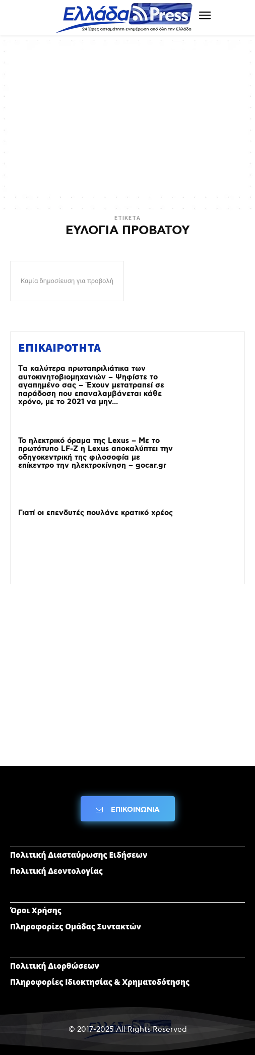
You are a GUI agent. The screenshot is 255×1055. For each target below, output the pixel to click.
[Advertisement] (127, 121)
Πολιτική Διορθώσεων (54, 966)
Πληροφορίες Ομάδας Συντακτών (75, 926)
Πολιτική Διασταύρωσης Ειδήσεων (78, 855)
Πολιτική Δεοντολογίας (56, 871)
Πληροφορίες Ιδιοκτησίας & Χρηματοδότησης (99, 982)
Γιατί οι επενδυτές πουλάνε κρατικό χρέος (95, 513)
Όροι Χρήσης (35, 910)
